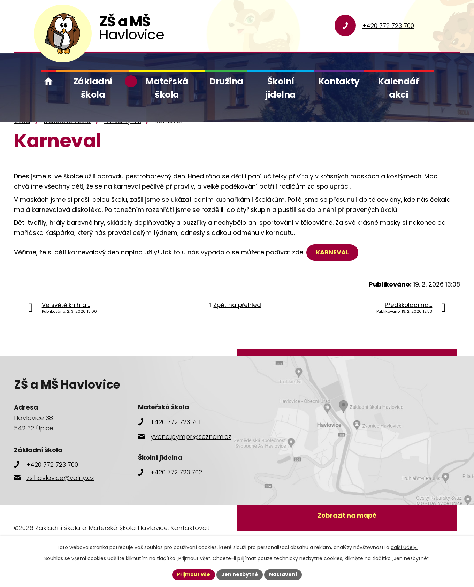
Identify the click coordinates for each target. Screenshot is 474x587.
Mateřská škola (166, 87)
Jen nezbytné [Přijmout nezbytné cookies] (239, 574)
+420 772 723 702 (176, 472)
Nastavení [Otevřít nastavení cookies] (283, 574)
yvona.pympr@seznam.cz (191, 436)
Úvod (49, 81)
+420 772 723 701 (176, 422)
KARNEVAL (332, 252)
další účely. (404, 547)
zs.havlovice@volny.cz (60, 477)
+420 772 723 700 (388, 25)
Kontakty (339, 81)
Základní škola (93, 87)
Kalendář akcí (398, 87)
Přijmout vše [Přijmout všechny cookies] (193, 574)
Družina (226, 81)
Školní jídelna (280, 87)
